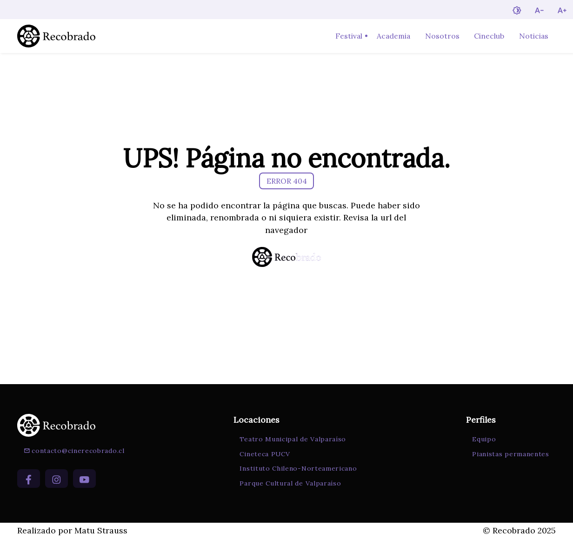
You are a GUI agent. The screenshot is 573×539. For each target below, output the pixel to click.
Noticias (533, 35)
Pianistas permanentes (510, 454)
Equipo (484, 439)
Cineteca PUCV (265, 454)
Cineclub (489, 35)
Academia (393, 35)
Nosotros (442, 35)
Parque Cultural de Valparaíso (290, 483)
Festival (348, 35)
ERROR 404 (287, 181)
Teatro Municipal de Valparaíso (293, 439)
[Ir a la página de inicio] (56, 36)
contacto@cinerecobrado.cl (74, 450)
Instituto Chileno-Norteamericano (298, 468)
